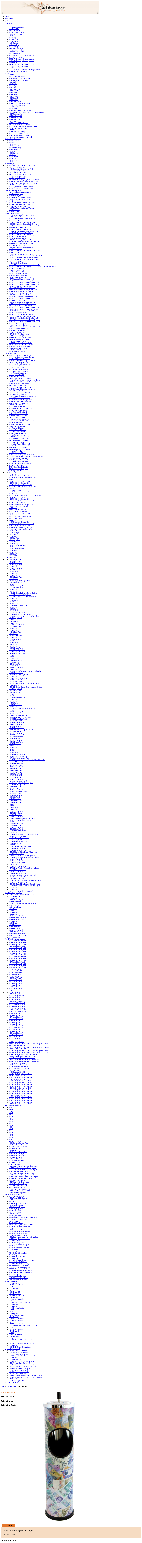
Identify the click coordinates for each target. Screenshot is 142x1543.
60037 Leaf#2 (13, 109)
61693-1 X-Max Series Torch (18, 792)
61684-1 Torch (13, 572)
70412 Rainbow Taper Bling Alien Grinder (22, 304)
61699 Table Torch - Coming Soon (20, 1347)
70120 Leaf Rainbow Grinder (18, 433)
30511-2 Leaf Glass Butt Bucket (19, 80)
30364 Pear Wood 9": (15, 976)
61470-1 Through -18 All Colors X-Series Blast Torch (26, 1377)
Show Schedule (9, 18)
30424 (11, 1109)
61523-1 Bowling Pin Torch (17, 698)
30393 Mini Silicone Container (18, 1235)
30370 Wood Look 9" (15, 987)
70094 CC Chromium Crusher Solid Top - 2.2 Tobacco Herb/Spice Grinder (32, 266)
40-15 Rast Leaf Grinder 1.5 (18, 373)
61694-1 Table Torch (15, 776)
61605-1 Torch (13, 713)
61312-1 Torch (13, 619)
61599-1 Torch (13, 630)
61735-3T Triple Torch (16, 827)
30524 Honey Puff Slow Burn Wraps (20, 1189)
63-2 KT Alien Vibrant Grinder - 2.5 (20, 362)
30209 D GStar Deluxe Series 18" (19, 502)
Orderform (8, 22)
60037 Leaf (12, 75)
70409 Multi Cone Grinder (17, 453)
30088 (11, 1125)
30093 (11, 1132)
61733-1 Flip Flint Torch (16, 823)
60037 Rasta (13, 121)
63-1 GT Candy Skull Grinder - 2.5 (20, 364)
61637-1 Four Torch (15, 690)
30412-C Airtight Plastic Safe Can (19, 1239)
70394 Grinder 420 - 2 (16, 405)
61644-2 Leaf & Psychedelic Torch (20, 717)
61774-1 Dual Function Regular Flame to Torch (24, 868)
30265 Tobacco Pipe (15, 1162)
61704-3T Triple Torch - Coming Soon (21, 783)
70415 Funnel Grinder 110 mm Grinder (21, 291)
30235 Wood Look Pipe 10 (17, 941)
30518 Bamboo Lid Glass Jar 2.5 (19, 71)
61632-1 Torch (13, 646)
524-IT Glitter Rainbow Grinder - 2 (20, 378)
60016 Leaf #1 (13, 91)
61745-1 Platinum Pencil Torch (18, 841)
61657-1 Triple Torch (15, 740)
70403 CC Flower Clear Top (18, 313)
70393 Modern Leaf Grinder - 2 (19, 419)
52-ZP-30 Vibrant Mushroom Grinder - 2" (22, 389)
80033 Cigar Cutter (15, 1216)
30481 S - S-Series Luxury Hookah (20, 517)
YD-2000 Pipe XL (14, 1249)
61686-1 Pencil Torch (15, 768)
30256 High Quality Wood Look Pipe (20, 1081)
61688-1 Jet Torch (14, 797)
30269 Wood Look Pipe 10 (17, 953)
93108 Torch (13, 923)
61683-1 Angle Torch (15, 795)
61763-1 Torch (13, 887)
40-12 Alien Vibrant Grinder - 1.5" (19, 444)
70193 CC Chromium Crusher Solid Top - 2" (23, 229)
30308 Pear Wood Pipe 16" (17, 1006)
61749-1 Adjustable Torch (17, 848)
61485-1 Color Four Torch (17, 650)
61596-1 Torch (13, 579)
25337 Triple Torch (15, 896)
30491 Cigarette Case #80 (17, 171)
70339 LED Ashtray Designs (18, 105)
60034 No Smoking (15, 148)
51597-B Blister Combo (16, 1324)
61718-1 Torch (13, 809)
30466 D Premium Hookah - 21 (19, 509)
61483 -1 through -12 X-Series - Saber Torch (23, 1366)
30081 (11, 1118)
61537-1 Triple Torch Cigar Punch (19, 680)
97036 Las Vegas (14, 538)
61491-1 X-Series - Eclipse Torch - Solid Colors (24, 683)
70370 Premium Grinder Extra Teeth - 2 (21, 215)
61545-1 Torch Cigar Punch (17, 586)
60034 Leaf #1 (13, 156)
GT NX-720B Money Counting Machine (21, 59)
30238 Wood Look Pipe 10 (17, 944)
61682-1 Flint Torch (15, 561)
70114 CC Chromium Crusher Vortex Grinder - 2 (24, 327)
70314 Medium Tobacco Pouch (18, 1203)
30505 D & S (13, 515)
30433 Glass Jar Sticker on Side (19, 68)
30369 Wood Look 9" (15, 985)
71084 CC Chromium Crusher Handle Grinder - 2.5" (25, 256)
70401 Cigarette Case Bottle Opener (20, 174)
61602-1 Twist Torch (15, 635)
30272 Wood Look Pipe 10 (17, 958)
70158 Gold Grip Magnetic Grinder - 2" (21, 463)
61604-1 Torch (13, 607)
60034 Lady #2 (13, 153)
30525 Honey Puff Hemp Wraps (19, 1182)
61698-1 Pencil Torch (15, 786)
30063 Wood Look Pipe (16, 1148)
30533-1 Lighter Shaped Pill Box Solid (21, 1271)
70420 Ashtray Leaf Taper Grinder (19, 339)
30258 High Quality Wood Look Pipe (20, 1084)
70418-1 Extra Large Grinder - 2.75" (20, 343)
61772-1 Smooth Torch (16, 864)
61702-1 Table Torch (15, 772)
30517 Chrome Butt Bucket (17, 130)
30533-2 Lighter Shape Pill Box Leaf (20, 1272)
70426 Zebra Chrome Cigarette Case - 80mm (23, 183)
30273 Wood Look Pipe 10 (17, 960)
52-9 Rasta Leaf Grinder (16, 428)
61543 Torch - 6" (14, 1331)
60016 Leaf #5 (13, 98)
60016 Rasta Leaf (14, 119)
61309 (11, 1287)
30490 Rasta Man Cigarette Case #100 (21, 169)
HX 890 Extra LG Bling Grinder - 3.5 (21, 403)
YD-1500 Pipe (13, 1255)
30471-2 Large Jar (14, 30)
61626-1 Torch (13, 611)
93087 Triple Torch (15, 925)
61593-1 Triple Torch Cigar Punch (19, 580)
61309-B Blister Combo (16, 1320)
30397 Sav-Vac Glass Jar (16, 1201)
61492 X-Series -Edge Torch (18, 1350)
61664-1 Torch (13, 747)
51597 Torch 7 (13, 1288)
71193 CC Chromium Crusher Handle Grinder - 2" (25, 259)
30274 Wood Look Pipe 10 (17, 962)
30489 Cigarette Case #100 (17, 176)
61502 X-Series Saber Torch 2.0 (19, 1372)
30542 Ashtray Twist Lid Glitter (19, 135)
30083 (11, 1120)
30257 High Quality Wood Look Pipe (20, 1083)
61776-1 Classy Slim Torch (17, 870)
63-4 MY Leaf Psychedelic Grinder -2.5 (21, 357)
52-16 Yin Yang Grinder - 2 (17, 417)
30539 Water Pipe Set (15, 490)
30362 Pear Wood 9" (15, 973)
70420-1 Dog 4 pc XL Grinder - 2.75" (21, 449)
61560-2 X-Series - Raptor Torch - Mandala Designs (25, 687)
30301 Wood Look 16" (16, 1036)
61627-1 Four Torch (15, 692)
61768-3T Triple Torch (16, 861)
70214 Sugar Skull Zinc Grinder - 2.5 (20, 383)
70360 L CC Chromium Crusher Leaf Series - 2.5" (25, 242)
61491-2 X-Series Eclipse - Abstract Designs (23, 593)
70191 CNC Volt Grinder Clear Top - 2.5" (22, 288)
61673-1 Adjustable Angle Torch (19, 758)
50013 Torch (13, 914)
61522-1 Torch (13, 603)
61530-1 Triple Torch (15, 689)
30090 (11, 1129)
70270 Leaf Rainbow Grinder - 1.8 (20, 277)
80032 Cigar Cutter (15, 1214)
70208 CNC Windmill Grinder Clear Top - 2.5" (23, 318)
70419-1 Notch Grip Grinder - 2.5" (20, 348)
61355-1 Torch (13, 628)
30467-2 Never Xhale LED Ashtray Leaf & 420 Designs (26, 112)
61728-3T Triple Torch (16, 816)
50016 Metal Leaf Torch (16, 919)
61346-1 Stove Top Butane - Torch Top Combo (23, 1326)
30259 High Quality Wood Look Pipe (20, 1086)
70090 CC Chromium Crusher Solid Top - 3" (23, 234)
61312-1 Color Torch (15, 621)
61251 (11, 1322)
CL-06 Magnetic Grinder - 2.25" (19, 460)
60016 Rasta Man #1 (15, 101)
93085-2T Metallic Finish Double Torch (21, 894)
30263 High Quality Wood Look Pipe (20, 1093)
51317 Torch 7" (13, 1297)
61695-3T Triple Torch (16, 779)
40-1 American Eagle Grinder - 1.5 (20, 387)
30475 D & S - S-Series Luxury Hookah (21, 501)
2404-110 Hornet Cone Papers (18, 1180)
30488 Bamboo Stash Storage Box (19, 1226)
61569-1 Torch (13, 637)
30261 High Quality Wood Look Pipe (20, 1090)
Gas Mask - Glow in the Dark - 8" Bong (21, 1260)
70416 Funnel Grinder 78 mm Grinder (21, 243)
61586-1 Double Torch (16, 588)
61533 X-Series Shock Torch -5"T (19, 1363)
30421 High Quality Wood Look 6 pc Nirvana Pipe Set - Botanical (30, 1047)
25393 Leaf (12, 534)
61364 (11, 1311)
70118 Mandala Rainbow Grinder (19, 424)
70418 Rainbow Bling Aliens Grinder (20, 336)
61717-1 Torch (13, 808)
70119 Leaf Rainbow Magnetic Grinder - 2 (22, 396)
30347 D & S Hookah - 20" (17, 518)
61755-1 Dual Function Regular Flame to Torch (24, 857)
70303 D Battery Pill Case (17, 32)
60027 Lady (12, 85)
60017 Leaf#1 (13, 93)
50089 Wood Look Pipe (16, 1145)
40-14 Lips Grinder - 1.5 (16, 375)
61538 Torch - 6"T (14, 1306)
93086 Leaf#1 (13, 554)
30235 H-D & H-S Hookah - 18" (19, 483)
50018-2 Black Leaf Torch (17, 932)
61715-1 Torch (13, 804)
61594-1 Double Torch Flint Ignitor (20, 614)
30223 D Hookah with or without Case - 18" (23, 504)
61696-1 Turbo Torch (15, 774)
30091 (11, 1130)
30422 (11, 1139)
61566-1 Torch (13, 573)
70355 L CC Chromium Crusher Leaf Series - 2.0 (24, 265)
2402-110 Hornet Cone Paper (18, 1185)
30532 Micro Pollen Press (17, 1274)
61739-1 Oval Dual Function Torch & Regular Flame (25, 671)
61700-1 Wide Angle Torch (17, 784)
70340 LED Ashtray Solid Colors (19, 103)
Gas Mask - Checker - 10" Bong (19, 1263)
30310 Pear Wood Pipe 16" (17, 1010)
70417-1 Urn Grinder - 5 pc (17, 341)
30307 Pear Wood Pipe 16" (17, 1004)
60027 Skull (12, 82)
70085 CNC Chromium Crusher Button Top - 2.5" (24, 320)
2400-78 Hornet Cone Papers (18, 1187)
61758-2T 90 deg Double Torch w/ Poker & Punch (25, 880)
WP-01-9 (11, 488)
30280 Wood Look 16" (16, 1015)
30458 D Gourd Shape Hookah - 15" (20, 485)
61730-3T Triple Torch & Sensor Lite (20, 820)
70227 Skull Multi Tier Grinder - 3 (20, 355)
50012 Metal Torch (15, 902)
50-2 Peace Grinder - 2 (16, 366)
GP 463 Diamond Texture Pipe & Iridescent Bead (24, 1059)
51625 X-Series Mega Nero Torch (19, 1368)
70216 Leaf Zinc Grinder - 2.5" (18, 414)
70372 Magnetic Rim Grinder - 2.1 (20, 275)
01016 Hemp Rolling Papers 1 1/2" (20, 1191)
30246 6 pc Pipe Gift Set (16, 1042)
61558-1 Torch (13, 575)
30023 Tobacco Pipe (15, 1150)
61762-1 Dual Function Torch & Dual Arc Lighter (24, 886)
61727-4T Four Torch (15, 815)
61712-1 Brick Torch (15, 800)
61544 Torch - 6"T (14, 1304)
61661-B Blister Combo (16, 1329)
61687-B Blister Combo (16, 1285)
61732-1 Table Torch (15, 822)
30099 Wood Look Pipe (16, 1155)
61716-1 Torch (13, 806)
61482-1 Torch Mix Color (17, 625)
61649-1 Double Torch (16, 726)
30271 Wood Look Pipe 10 (17, 957)
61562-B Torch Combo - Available (19, 1302)
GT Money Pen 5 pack (16, 57)
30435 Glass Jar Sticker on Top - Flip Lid (22, 64)
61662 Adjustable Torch (16, 1315)
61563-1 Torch (13, 676)
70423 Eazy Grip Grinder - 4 (18, 350)
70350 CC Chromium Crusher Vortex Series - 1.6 (24, 222)
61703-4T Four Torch (15, 777)
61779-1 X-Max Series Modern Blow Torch (22, 875)
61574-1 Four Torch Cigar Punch (19, 674)
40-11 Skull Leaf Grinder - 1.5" (18, 442)
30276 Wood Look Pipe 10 (17, 965)
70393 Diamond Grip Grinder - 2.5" (20, 240)
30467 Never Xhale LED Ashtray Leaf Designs (24, 126)
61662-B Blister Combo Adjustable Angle (22, 1343)
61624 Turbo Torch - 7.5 (16, 1295)
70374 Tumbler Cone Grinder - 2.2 (20, 227)
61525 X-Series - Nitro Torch (18, 1373)
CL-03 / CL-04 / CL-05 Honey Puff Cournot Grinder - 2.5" (27, 456)
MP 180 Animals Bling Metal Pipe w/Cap (22, 1056)
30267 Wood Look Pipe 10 (17, 949)
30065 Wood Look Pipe (16, 1153)
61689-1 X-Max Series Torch (18, 781)
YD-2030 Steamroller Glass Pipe (19, 1247)
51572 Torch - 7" (14, 1336)
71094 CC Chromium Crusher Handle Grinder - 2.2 (25, 258)
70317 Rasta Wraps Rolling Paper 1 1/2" (21, 1171)
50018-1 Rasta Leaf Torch (17, 933)
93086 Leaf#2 (13, 552)
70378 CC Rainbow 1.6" (16, 332)
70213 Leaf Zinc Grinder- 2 (17, 376)
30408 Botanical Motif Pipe (17, 1072)
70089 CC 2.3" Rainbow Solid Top (20, 293)
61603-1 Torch (13, 584)
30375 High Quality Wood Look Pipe (20, 1097)
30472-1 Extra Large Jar (16, 27)
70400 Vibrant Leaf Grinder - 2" (19, 435)
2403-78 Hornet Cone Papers (18, 1184)
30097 (11, 1136)
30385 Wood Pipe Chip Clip (18, 1049)
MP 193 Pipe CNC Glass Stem (18, 1265)
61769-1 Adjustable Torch (17, 863)
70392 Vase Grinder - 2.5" (17, 245)
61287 (11, 1290)
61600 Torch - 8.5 (14, 1292)
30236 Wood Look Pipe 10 (17, 942)
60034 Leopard (13, 160)
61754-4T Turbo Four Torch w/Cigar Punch (22, 855)
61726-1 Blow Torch (15, 813)
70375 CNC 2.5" (14, 252)
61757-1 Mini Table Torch (17, 878)
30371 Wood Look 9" (15, 988)
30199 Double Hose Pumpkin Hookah (21, 529)
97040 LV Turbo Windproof (17, 545)
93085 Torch (13, 909)
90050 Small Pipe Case (16, 1205)
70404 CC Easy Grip (15, 249)
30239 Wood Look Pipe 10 (17, 946)
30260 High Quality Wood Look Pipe (20, 1088)
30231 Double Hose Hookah (18, 511)
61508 (11, 1338)
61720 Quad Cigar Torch (16, 1381)
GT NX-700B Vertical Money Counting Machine (24, 69)
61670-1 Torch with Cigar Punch (19, 756)
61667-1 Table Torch (15, 765)
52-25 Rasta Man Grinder (17, 431)
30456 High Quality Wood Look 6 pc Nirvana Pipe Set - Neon (28, 1043)
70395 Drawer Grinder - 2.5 (17, 268)
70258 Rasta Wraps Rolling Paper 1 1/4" (21, 1175)
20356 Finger (13, 536)
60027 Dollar (13, 84)
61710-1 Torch (13, 669)
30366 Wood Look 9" (15, 980)
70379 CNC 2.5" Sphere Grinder (19, 334)
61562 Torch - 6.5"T (15, 1283)
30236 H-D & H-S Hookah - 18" (19, 499)
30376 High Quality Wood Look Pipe (20, 1098)
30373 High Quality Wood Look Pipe (20, 1074)
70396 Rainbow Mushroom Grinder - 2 (21, 401)
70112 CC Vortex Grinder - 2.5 (18, 325)
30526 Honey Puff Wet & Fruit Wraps (21, 1178)
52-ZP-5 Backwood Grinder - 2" (19, 437)
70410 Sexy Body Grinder (17, 270)
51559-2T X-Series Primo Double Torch (21, 1361)
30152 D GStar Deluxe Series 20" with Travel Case (25, 495)
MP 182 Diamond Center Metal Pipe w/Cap (22, 1058)
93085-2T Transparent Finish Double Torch (22, 903)
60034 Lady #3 (13, 162)
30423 (11, 1111)
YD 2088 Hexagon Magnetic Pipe (19, 1267)
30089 (11, 1127)
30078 (11, 1113)
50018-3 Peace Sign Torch (17, 900)
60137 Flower (13, 36)
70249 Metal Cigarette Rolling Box (20, 192)
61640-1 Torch (13, 589)
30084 (11, 1122)
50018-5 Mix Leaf (14, 926)
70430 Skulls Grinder (15, 423)
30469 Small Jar (14, 29)
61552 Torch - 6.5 (14, 1357)
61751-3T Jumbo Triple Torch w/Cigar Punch (23, 852)
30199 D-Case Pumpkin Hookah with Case (22, 476)
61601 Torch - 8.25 (15, 1294)
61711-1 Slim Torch (15, 799)
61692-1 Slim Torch (15, 793)
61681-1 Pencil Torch (15, 570)
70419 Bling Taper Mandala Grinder (20, 337)
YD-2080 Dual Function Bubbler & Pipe (21, 1246)
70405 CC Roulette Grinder (17, 236)
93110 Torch (13, 910)
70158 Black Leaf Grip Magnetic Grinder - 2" (23, 454)
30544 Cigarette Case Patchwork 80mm (21, 188)
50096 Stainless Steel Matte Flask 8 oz (21, 204)
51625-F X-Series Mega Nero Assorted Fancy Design (26, 1375)
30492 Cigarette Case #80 (17, 167)
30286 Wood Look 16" (16, 1028)
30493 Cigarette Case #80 (17, 178)
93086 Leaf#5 (13, 550)
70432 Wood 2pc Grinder (17, 352)
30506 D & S (13, 474)
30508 (11, 1228)
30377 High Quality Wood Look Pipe (20, 1100)
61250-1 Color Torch (15, 664)
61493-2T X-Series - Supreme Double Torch (23, 1365)
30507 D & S (13, 472)
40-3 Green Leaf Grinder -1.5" (18, 438)
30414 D (11, 479)
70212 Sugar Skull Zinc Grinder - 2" (20, 415)
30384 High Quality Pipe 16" (18, 997)
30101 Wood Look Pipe (16, 1159)
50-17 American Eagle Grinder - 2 (19, 369)
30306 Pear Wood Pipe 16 (17, 1003)
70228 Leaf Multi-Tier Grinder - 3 (19, 359)
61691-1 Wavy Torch (15, 788)
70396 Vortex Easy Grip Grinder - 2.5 (21, 300)
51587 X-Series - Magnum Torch (19, 1354)
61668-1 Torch (13, 753)
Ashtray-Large (11, 1386)
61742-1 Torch (13, 657)
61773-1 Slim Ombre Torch (17, 866)
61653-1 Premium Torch (16, 735)
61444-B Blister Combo (16, 1308)
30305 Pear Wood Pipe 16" (17, 1001)
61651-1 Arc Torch (15, 731)
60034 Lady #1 (13, 151)
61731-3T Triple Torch (16, 829)
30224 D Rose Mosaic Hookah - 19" (20, 506)
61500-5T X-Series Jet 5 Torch (18, 1370)
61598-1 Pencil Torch (15, 577)
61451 (11, 1301)
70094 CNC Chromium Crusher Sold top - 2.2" (24, 309)
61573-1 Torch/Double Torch (18, 678)
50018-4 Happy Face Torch (17, 918)
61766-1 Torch (13, 889)
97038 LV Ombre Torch (16, 548)
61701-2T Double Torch (16, 761)
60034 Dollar (13, 158)
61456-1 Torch (13, 703)
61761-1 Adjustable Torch (17, 877)
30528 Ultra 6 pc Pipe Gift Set (18, 1065)
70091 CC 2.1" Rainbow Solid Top (20, 295)
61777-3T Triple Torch (16, 871)
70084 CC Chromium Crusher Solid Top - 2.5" (23, 224)
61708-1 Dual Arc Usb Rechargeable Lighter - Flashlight (27, 760)
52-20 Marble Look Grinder (17, 430)
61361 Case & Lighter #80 (17, 172)
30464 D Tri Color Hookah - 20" (19, 492)
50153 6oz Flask (14, 211)
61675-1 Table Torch (15, 770)
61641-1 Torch (13, 591)
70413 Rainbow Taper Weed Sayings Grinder (23, 289)
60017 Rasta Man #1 (15, 114)
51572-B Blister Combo (16, 1299)
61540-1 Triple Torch (15, 564)
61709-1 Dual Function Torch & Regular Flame (24, 834)
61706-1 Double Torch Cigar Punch (20, 595)
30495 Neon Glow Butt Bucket (18, 128)
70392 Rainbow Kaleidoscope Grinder (21, 399)
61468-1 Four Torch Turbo (17, 653)
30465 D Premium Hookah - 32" (19, 522)
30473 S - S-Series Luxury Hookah (20, 481)
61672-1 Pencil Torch (15, 559)
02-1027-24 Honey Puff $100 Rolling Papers (23, 1169)
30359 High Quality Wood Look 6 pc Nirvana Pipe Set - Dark (28, 1051)
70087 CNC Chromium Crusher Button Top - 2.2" (24, 321)
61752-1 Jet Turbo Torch (16, 854)
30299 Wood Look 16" (16, 1035)
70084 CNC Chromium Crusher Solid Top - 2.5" (24, 307)
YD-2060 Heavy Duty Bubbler (18, 1219)
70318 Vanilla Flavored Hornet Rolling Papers (23, 1177)
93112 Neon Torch (14, 905)
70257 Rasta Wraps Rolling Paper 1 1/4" (21, 1173)
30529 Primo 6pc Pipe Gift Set (18, 1067)
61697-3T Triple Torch (16, 790)
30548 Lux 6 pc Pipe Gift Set (18, 1063)
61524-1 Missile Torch (16, 662)
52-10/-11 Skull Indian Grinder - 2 (19, 398)
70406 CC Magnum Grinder (18, 272)
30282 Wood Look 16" (16, 1020)
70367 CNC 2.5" (14, 220)
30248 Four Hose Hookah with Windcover (22, 486)
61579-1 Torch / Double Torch (18, 715)
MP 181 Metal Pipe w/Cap (17, 1045)
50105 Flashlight (14, 39)
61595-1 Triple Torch (15, 568)
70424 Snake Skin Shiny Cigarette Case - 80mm (24, 179)
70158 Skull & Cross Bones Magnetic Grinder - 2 (24, 380)
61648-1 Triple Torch (15, 724)
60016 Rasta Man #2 (15, 117)
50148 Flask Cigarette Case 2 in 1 (19, 206)
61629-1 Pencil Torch (15, 563)
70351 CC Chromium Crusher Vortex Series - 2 (24, 316)
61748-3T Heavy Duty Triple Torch (20, 847)
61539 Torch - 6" (14, 1345)
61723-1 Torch (13, 832)
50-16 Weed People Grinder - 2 (18, 385)
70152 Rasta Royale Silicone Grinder (20, 408)
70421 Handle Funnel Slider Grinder (20, 305)
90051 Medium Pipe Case (17, 1207)
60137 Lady (12, 38)
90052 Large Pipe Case (16, 1208)
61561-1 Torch (13, 696)
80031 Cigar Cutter (15, 1212)
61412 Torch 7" (13, 1310)
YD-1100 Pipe (13, 1251)
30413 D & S (13, 508)
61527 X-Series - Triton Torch (18, 1352)
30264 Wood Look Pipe (16, 1161)
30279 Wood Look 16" (16, 1017)
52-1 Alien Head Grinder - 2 (18, 368)
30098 (11, 1137)
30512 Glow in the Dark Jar (17, 1200)
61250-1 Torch (13, 598)
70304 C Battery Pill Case (17, 50)
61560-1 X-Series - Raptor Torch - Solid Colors (24, 616)
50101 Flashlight (14, 46)
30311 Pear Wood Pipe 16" (17, 1012)
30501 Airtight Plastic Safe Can (19, 1244)
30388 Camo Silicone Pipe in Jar (19, 1233)
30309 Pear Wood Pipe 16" (17, 1008)
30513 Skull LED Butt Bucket (18, 123)
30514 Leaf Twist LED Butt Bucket (20, 110)
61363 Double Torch (15, 1334)
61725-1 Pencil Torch (15, 802)
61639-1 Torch (13, 643)
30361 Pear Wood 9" (15, 971)
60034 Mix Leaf (14, 144)
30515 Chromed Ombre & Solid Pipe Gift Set (23, 1054)
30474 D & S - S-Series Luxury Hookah (21, 524)
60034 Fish (12, 155)
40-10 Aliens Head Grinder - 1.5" (19, 440)
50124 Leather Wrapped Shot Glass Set (21, 203)
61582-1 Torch (13, 710)
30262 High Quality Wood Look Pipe (20, 1091)
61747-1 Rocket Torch (16, 845)
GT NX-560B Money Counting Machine (21, 55)
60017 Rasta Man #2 (15, 116)
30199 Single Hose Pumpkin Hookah (20, 527)
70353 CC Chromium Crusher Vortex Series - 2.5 (24, 226)
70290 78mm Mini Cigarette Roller (20, 199)
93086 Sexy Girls (14, 540)
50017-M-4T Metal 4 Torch (17, 935)
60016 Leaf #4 (13, 94)
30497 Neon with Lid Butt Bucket (19, 124)
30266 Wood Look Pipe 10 (17, 948)
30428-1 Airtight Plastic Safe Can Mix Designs (23, 1217)
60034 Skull (12, 142)
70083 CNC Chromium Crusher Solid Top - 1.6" (24, 284)
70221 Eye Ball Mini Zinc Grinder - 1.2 (21, 421)
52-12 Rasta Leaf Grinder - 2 (18, 412)
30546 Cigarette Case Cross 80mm (20, 185)
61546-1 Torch (13, 699)
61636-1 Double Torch (16, 648)
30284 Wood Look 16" (16, 1024)
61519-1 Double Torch (16, 685)
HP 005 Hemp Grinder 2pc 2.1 (18, 467)
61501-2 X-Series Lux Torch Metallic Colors (23, 708)
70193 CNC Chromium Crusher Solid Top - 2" (23, 311)
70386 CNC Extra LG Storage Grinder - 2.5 (22, 314)
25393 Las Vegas (14, 533)
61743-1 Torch (13, 658)
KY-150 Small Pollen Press (17, 1276)
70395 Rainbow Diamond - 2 (18, 407)
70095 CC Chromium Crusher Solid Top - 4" (23, 247)
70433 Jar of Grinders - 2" (17, 451)
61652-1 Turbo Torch (15, 733)
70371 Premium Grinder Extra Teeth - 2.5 (22, 218)
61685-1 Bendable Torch (16, 763)
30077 (11, 1107)
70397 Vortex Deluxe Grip (17, 330)
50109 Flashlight (14, 43)
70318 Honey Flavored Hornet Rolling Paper (23, 1166)
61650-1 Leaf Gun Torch (16, 728)
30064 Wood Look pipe (16, 1157)
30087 (11, 1123)
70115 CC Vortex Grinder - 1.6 (18, 328)
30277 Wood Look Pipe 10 (17, 967)
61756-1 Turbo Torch (15, 859)
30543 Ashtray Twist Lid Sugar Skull (20, 137)
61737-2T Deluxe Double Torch (19, 838)
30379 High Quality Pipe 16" (18, 994)
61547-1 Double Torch (16, 673)
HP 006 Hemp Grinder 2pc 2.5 (18, 469)
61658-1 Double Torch (16, 742)
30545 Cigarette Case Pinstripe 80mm (21, 187)
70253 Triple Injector (15, 195)
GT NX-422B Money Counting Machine (21, 61)
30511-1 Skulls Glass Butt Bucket (19, 78)
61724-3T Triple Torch (16, 811)
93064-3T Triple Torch (16, 916)
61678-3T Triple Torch (16, 667)
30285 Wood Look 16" (16, 1026)
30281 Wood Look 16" (16, 1019)
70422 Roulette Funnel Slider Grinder (21, 344)
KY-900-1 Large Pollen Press (18, 1279)
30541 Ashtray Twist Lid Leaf (18, 133)
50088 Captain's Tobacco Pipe (18, 1143)
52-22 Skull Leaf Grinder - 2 (18, 394)
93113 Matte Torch (15, 907)
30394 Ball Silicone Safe (16, 1242)
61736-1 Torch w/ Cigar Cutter (18, 836)
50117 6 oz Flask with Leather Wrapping (22, 208)
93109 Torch (13, 921)
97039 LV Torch (14, 543)
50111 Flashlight (14, 45)
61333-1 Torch (13, 655)
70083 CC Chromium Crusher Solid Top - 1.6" (23, 286)
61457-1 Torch (13, 701)
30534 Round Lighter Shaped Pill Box (21, 1224)
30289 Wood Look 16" (16, 1033)
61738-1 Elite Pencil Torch (17, 831)
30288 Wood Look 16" (16, 1031)
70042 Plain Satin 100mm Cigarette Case (22, 165)
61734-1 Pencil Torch (15, 825)
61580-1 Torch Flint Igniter (17, 651)
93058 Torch (13, 912)
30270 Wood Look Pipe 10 (17, 955)
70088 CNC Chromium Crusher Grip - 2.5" (22, 302)
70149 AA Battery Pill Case (17, 52)
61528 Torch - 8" (14, 1313)
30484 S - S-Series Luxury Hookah (20, 513)
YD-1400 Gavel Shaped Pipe (18, 1253)
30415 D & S (13, 520)
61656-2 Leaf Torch (15, 738)
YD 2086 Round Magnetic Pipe (19, 1269)
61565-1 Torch (13, 641)
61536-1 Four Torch (15, 627)
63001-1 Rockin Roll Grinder (18, 391)
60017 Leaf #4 (13, 96)
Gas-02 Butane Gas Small (17, 1196)
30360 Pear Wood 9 (15, 969)
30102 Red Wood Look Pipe (18, 1152)
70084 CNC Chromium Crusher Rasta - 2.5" (23, 297)
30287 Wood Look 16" (16, 1029)
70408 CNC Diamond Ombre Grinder (21, 233)
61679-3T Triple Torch (16, 767)
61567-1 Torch (13, 666)
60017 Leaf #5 (13, 100)
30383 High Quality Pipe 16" (18, 999)
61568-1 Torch (13, 694)
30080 (11, 1116)
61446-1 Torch (13, 566)
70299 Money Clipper (16, 34)
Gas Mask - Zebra (14, 1240)
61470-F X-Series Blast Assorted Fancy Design (24, 1356)
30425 (11, 1114)
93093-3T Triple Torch (16, 930)
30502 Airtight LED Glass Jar (18, 1198)
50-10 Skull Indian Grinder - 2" (19, 371)
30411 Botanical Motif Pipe (17, 1079)
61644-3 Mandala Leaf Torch (18, 719)
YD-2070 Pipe (13, 1221)
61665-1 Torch (13, 749)
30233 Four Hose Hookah (17, 497)
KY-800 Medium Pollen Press (18, 1278)
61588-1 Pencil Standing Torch (18, 605)
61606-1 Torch (13, 609)
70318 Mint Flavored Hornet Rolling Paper (22, 1168)
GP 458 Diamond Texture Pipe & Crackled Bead (24, 1061)
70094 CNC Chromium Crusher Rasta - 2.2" (23, 298)
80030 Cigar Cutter (15, 1210)
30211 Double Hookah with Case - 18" (21, 525)
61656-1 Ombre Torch (16, 737)
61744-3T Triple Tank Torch (18, 839)
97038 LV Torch (14, 547)
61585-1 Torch (13, 602)
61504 (11, 1327)
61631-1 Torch (13, 644)
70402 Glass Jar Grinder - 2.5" (18, 261)
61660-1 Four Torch (15, 744)
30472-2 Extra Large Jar (16, 48)
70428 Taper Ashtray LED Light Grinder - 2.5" (23, 231)
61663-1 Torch (13, 745)
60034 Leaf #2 (13, 149)
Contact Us (8, 24)
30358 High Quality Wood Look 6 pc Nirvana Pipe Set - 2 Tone (29, 1052)
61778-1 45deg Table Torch (17, 873)
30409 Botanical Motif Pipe (17, 1075)
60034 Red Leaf (14, 146)
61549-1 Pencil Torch (15, 705)
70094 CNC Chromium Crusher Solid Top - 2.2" (24, 282)
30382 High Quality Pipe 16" (18, 1038)
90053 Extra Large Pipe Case (18, 1230)
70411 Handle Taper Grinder (18, 263)
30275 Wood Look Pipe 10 (17, 964)
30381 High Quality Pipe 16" (18, 996)
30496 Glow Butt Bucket (16, 77)
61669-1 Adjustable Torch (17, 754)
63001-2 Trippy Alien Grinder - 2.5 (20, 392)
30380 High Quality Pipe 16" (18, 992)
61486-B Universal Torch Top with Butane (22, 1340)
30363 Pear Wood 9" (15, 974)
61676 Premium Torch (16, 1379)
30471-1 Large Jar (14, 54)
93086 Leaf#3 (13, 556)
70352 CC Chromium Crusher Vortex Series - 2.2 (24, 250)
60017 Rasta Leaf (14, 89)
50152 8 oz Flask (14, 210)
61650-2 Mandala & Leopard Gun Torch (21, 729)
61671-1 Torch (13, 634)
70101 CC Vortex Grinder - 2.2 (18, 323)
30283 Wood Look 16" (16, 1022)
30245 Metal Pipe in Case (17, 1256)
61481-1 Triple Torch (15, 682)
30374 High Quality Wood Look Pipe (20, 1104)
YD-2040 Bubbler (14, 1258)
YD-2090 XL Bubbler (16, 1223)
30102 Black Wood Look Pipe (18, 1146)
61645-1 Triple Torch (15, 721)
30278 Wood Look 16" (16, 1013)
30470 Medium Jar (15, 62)
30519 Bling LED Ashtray (17, 132)
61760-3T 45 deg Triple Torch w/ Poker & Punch (24, 884)
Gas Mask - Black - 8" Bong (18, 1262)
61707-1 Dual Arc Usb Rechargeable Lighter (23, 596)
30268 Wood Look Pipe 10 (17, 951)
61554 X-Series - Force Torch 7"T (19, 1359)
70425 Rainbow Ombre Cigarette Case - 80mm (23, 181)
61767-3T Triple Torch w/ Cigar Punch (21, 891)
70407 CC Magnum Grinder (18, 273)
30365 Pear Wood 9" (15, 978)
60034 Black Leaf (14, 140)
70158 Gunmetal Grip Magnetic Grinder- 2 (22, 382)
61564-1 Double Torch (16, 639)
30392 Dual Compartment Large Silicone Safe (23, 1237)
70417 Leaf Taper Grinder (17, 217)
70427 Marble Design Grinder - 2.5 (20, 346)
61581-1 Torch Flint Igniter (17, 612)
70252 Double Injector (16, 194)
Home (7, 16)
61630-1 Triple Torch (15, 618)
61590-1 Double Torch (16, 660)
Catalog (7, 20)
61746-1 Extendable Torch (17, 843)
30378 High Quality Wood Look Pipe (20, 1102)
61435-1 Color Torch (15, 600)
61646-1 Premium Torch (16, 722)
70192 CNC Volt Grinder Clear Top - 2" (21, 254)
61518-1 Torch (13, 623)
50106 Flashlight (14, 41)
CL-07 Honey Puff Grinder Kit (18, 462)
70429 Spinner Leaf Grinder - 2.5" (19, 238)
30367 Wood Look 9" (15, 981)
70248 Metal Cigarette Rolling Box (20, 197)
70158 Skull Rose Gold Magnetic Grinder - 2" (23, 360)
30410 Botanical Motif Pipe (17, 1095)
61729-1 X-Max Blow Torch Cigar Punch (22, 818)
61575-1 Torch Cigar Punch (17, 712)
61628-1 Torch (13, 706)
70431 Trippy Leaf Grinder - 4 (18, 447)
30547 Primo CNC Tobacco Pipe (19, 1068)
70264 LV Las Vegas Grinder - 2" (19, 446)
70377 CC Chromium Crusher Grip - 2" (21, 281)
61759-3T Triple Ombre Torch (18, 882)
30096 (11, 1134)
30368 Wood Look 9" (15, 983)
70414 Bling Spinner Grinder (18, 426)
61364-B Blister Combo (16, 1318)
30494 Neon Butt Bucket (16, 107)
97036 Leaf (12, 541)
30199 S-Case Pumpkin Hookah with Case (22, 478)
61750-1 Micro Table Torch (17, 850)
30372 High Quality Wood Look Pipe (20, 1077)
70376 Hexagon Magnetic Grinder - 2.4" (21, 279)
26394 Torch (13, 898)
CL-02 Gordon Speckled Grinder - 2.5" (21, 458)
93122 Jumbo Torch (15, 937)
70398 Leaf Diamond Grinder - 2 (19, 410)
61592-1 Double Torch (16, 582)
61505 (11, 1342)
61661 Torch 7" (13, 1317)
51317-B (11, 1333)
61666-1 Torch (13, 751)
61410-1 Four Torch (15, 632)
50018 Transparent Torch (16, 928)
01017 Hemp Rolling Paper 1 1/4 (19, 1192)
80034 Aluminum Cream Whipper (19, 1232)
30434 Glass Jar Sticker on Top (18, 66)
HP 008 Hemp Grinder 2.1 (17, 465)
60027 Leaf (12, 87)
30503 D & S (13, 493)
